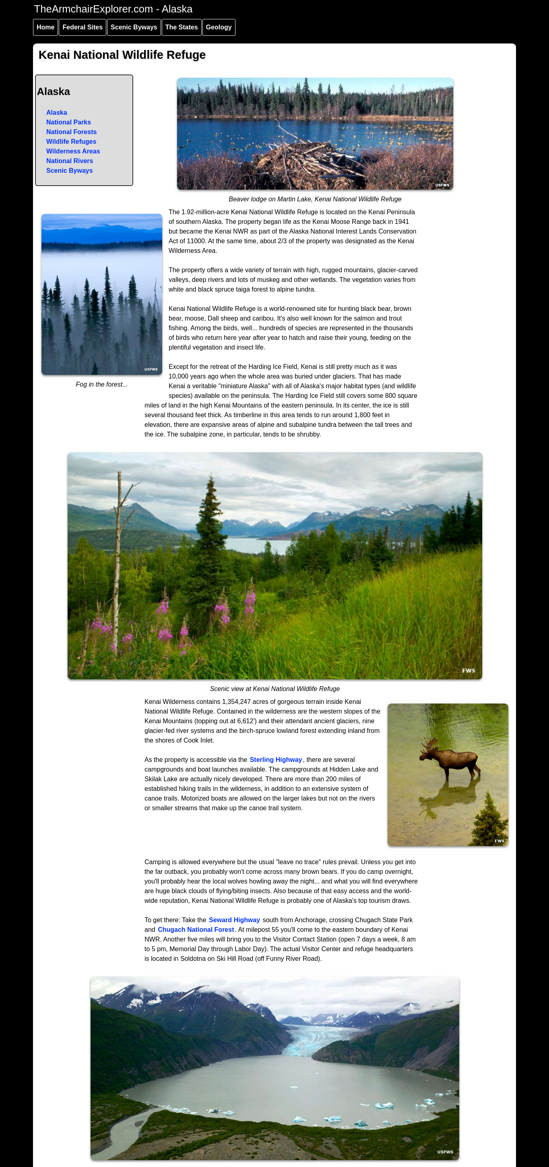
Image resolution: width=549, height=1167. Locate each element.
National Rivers (69, 160)
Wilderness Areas (73, 151)
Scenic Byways (134, 27)
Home (45, 27)
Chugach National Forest (196, 929)
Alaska (56, 112)
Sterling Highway (276, 759)
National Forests (71, 131)
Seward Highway (234, 920)
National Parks (68, 122)
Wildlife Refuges (71, 141)
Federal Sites (82, 27)
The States (181, 27)
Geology (219, 27)
